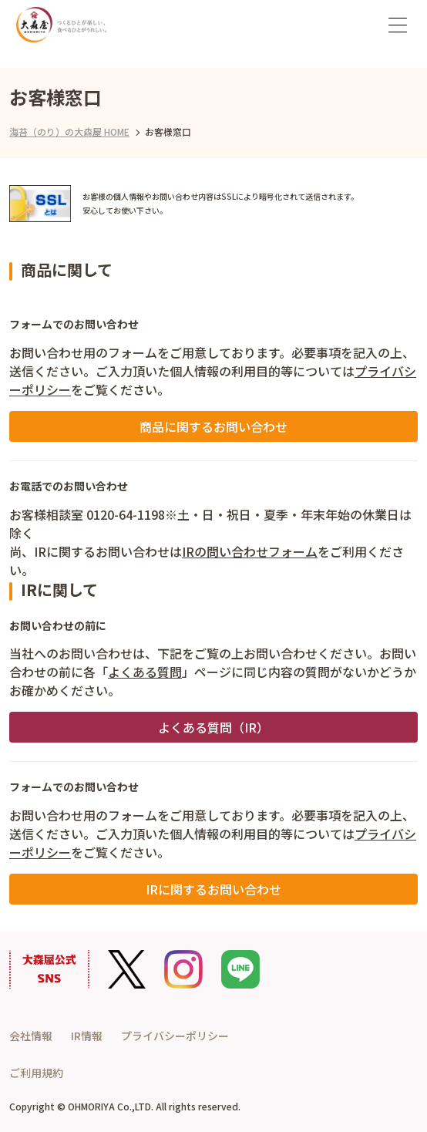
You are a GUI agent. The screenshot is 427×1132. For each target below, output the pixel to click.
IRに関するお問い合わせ (213, 889)
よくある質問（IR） (213, 727)
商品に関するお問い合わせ (213, 426)
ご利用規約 (36, 1072)
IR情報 (87, 1035)
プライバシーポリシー (175, 1035)
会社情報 (30, 1035)
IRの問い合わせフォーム (250, 551)
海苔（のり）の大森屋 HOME (69, 131)
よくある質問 (145, 671)
